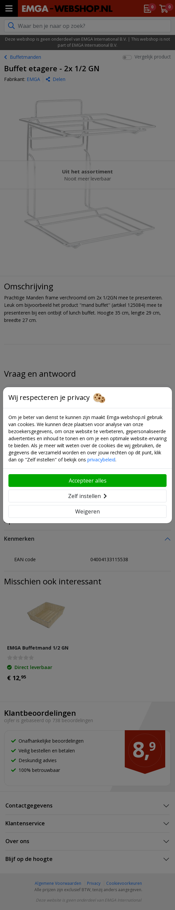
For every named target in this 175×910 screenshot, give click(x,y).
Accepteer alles (88, 480)
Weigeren (87, 511)
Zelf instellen (87, 496)
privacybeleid (101, 459)
